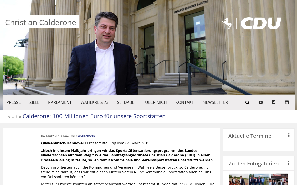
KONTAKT (185, 102)
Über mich (156, 102)
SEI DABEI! (126, 102)
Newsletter (215, 102)
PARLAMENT (60, 102)
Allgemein (87, 136)
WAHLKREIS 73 (94, 102)
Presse (13, 102)
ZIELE (34, 102)
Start (13, 116)
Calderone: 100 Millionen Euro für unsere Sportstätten (94, 116)
